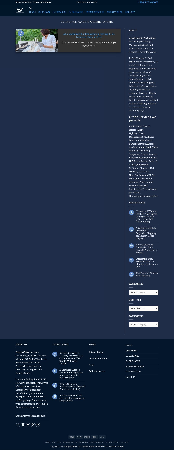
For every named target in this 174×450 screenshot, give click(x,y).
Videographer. (151, 196)
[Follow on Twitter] (28, 425)
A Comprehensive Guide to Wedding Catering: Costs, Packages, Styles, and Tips (89, 35)
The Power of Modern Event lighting (147, 274)
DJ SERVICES (132, 355)
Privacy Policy (96, 352)
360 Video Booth (144, 140)
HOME (129, 345)
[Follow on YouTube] (37, 425)
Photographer (136, 196)
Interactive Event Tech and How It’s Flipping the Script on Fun (147, 263)
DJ (141, 136)
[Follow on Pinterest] (33, 425)
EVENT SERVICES (135, 366)
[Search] (30, 7)
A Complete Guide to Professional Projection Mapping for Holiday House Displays (146, 233)
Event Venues (143, 189)
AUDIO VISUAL (133, 371)
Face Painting (143, 150)
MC (145, 136)
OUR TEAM (131, 350)
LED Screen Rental (138, 161)
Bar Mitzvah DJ (143, 175)
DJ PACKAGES (133, 361)
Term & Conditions (98, 358)
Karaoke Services (137, 143)
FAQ (91, 364)
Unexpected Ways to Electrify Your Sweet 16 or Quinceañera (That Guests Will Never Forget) (146, 216)
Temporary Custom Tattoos (142, 154)
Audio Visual (135, 126)
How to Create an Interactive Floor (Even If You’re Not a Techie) (146, 248)
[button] (32, 12)
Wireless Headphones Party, (143, 157)
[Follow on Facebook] (18, 425)
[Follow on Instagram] (23, 425)
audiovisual (142, 45)
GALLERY (131, 377)
